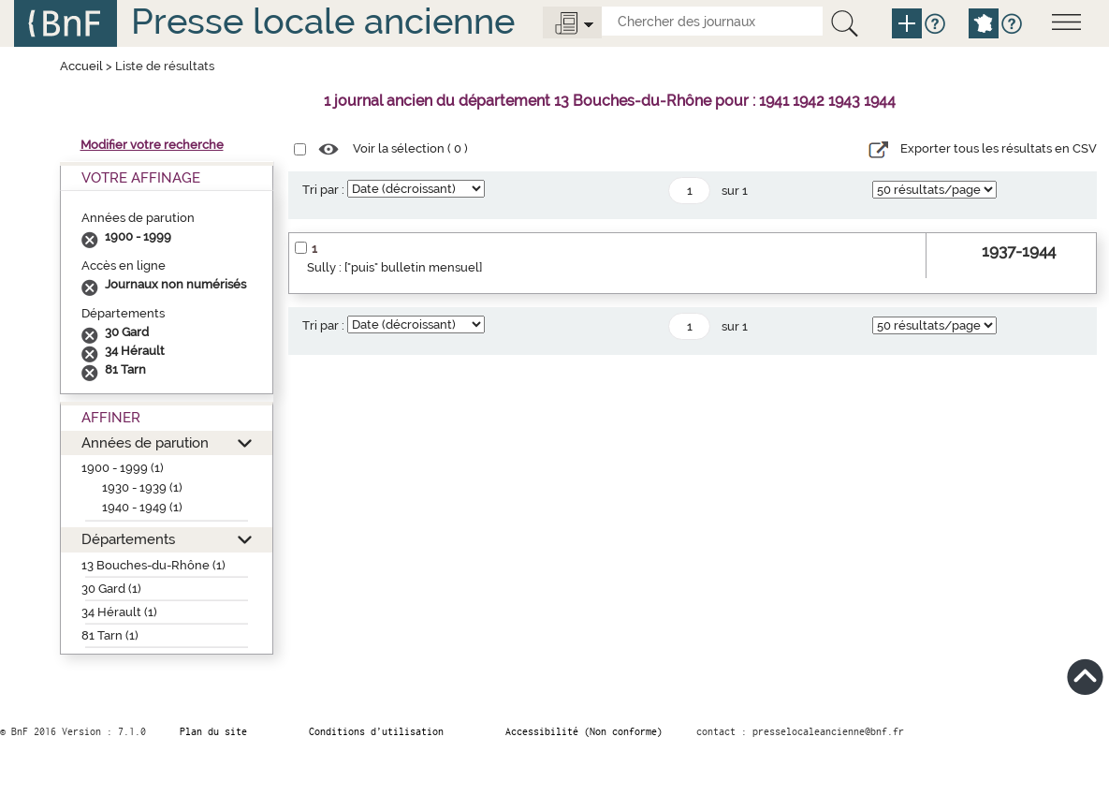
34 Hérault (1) (119, 612)
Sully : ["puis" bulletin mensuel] (394, 267)
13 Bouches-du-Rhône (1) (153, 565)
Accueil (81, 66)
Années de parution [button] (145, 442)
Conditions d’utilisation (376, 731)
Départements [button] (128, 539)
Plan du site (213, 731)
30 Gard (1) (111, 589)
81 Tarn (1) (110, 635)
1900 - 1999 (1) (122, 468)
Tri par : (323, 190)
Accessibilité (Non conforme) (584, 731)
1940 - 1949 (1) (142, 507)
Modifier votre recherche (152, 145)
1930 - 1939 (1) (142, 487)
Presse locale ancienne (323, 21)
